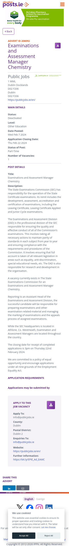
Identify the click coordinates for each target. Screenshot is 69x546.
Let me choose (48, 527)
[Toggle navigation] (62, 4)
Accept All (23, 535)
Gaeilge (40, 499)
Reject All (48, 535)
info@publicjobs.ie (23, 442)
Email (23, 488)
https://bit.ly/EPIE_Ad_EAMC (29, 459)
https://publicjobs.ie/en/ (21, 99)
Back (8, 31)
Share (9, 488)
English (29, 499)
